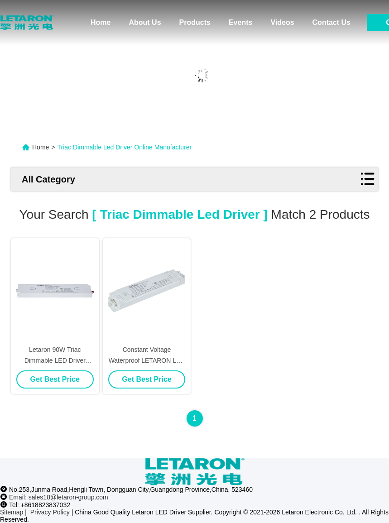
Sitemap (11, 512)
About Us (145, 22)
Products (195, 22)
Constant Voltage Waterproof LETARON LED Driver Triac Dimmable (147, 360)
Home (100, 22)
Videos (282, 22)
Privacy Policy (50, 512)
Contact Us (331, 22)
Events (240, 22)
